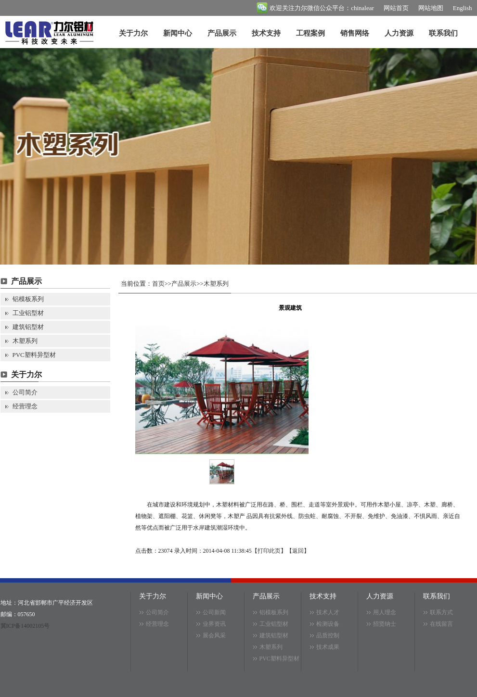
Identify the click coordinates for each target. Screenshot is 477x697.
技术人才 (327, 612)
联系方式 (441, 612)
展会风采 (214, 635)
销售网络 (354, 33)
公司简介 (25, 392)
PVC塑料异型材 (34, 354)
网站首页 (396, 8)
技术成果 (327, 647)
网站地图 (430, 8)
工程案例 (310, 33)
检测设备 (327, 624)
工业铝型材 (28, 313)
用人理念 (384, 612)
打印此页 (269, 550)
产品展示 (221, 33)
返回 (298, 550)
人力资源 (399, 33)
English (462, 8)
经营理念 (25, 406)
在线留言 (441, 624)
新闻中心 (177, 33)
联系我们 (443, 33)
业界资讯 (214, 624)
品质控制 (327, 635)
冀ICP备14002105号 (25, 625)
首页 (158, 283)
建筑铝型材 (28, 326)
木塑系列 (25, 340)
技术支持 (266, 33)
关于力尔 (133, 33)
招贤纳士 (384, 624)
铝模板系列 (28, 299)
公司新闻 (214, 612)
